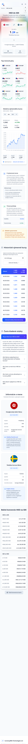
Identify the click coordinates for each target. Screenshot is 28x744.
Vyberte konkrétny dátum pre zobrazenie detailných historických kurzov (13, 253)
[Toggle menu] (25, 4)
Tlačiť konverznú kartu (14, 592)
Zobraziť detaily (14, 263)
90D (13, 114)
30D (9, 114)
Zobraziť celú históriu (19, 162)
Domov (3, 8)
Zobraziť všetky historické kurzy (14, 320)
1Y (16, 114)
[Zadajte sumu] (14, 40)
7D (5, 114)
